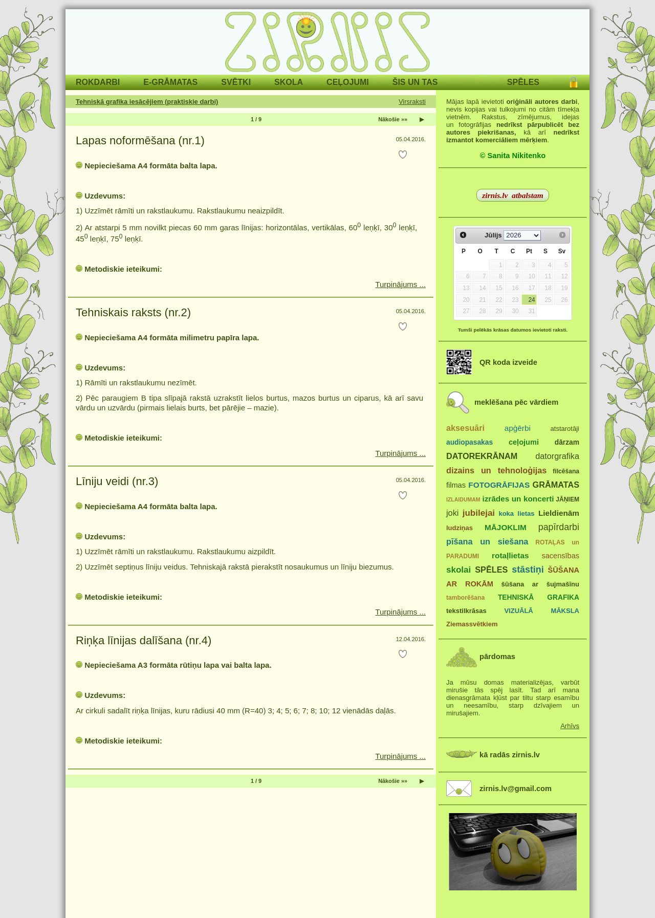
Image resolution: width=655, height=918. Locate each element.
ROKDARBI (98, 82)
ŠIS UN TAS (415, 82)
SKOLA (288, 82)
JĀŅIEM (567, 499)
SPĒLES (523, 82)
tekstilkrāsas (466, 611)
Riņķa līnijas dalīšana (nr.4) (143, 640)
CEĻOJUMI (347, 82)
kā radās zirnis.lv (509, 755)
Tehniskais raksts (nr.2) (133, 312)
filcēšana (566, 471)
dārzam (567, 442)
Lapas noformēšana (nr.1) (140, 140)
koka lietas (516, 513)
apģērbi (518, 428)
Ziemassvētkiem (471, 624)
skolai (458, 570)
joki (452, 512)
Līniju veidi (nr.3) (117, 481)
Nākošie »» (392, 119)
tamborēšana (465, 597)
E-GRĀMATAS (170, 82)
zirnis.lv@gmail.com (515, 788)
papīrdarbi (558, 527)
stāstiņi (527, 569)
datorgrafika (557, 456)
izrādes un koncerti (518, 498)
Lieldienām (558, 513)
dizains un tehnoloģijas (496, 470)
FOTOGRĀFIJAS (499, 484)
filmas (456, 485)
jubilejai (479, 513)
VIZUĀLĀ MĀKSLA (541, 611)
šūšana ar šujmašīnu (540, 584)
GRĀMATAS (556, 484)
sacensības (560, 556)
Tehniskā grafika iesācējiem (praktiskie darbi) (147, 101)
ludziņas (459, 528)
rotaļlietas (510, 555)
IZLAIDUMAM (463, 499)
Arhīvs (569, 726)
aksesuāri (465, 427)
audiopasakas (469, 442)
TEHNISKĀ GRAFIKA (538, 597)
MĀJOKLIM (506, 527)
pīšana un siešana (487, 541)
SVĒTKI (236, 82)
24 (531, 299)
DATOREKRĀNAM (481, 456)
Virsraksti (412, 101)
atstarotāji (565, 428)
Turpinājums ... (400, 284)
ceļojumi (524, 442)
